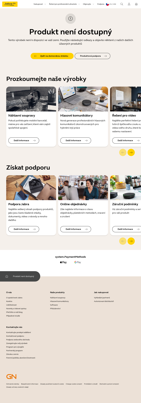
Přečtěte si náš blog (14, 312)
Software (54, 305)
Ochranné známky (12, 384)
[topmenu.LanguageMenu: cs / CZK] (111, 4)
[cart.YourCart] (136, 4)
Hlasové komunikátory (59, 301)
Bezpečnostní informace (29, 384)
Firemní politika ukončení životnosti (20, 358)
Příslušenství (55, 308)
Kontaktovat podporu (15, 336)
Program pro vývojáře (15, 347)
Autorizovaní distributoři (104, 301)
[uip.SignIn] (129, 4)
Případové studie (13, 316)
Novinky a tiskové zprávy (16, 308)
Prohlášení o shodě (90, 384)
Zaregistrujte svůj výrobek (16, 343)
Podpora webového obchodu (18, 340)
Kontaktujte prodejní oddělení (18, 332)
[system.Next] (131, 152)
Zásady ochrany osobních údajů (17, 387)
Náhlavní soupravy (57, 298)
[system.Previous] (122, 152)
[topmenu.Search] (122, 4)
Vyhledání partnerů (102, 298)
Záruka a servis (12, 354)
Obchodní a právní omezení (109, 384)
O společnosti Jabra (14, 298)
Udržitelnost (11, 305)
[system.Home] (7, 276)
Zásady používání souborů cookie (52, 384)
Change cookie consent (74, 384)
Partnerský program (14, 350)
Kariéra (9, 301)
